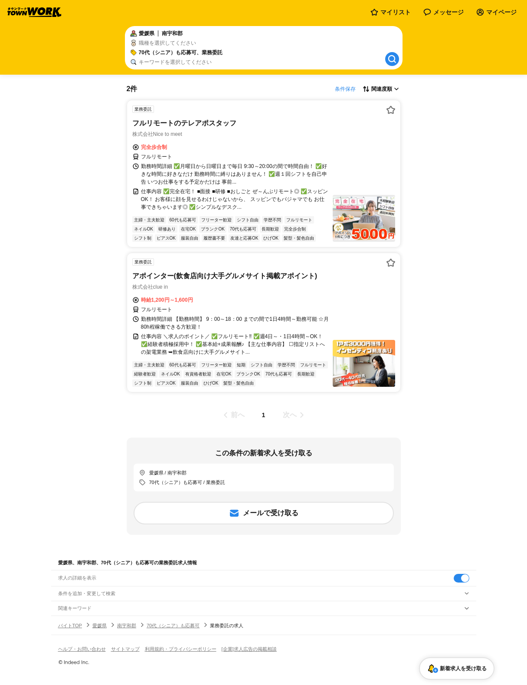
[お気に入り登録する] (390, 109)
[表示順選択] (381, 89)
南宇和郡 (126, 625)
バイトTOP (70, 625)
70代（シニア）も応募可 (173, 625)
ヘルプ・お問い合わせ (82, 649)
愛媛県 (99, 625)
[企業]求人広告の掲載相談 (249, 649)
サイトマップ (125, 649)
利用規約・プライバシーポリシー (180, 649)
